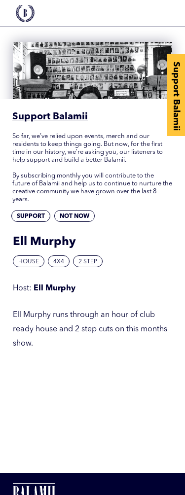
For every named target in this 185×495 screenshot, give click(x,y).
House (28, 262)
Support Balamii (176, 96)
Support (31, 216)
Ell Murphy (54, 288)
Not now (74, 216)
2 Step (87, 262)
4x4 (58, 262)
